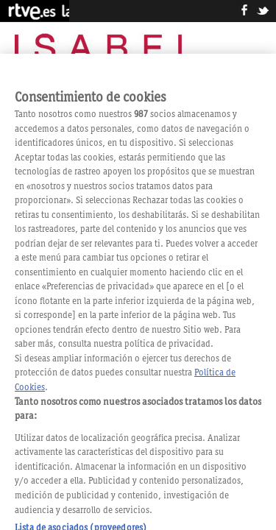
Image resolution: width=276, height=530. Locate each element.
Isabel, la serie (105, 50)
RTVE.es (34, 11)
